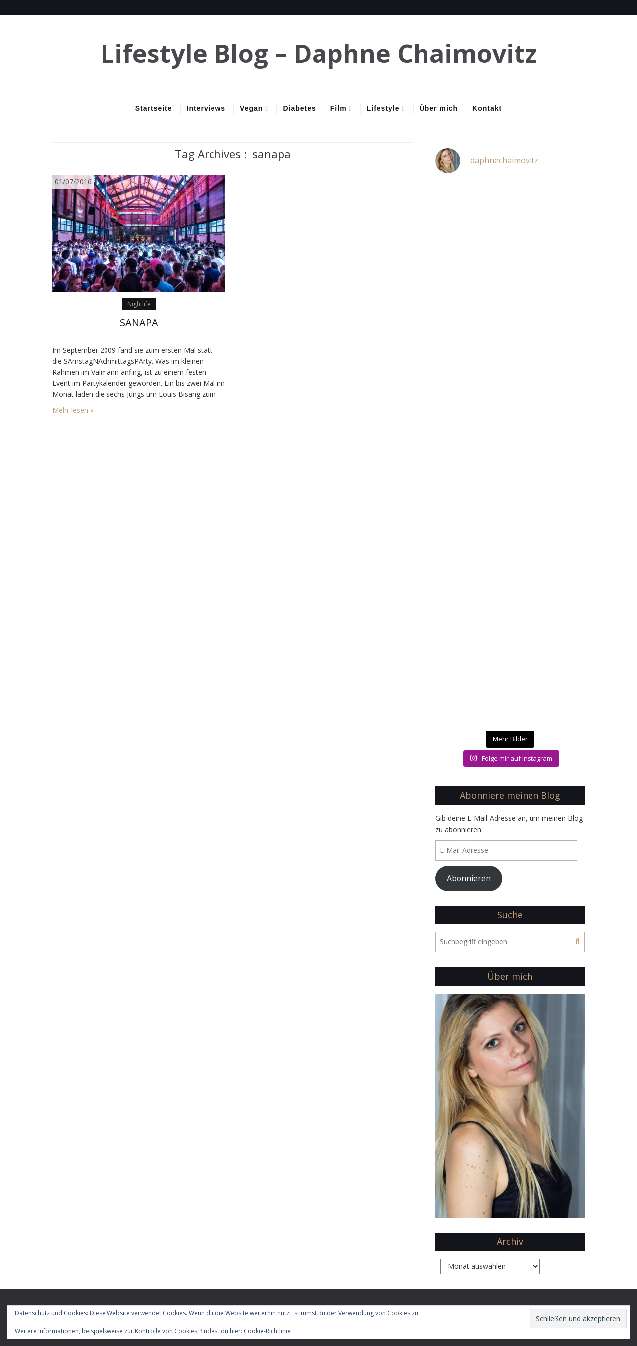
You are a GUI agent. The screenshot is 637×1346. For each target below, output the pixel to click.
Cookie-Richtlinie (267, 1331)
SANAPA (139, 322)
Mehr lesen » (73, 410)
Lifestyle (383, 108)
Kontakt (487, 108)
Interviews (206, 108)
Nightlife (139, 304)
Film (338, 108)
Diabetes (299, 108)
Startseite (153, 108)
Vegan (251, 108)
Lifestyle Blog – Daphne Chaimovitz (319, 53)
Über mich (439, 108)
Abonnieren (469, 878)
